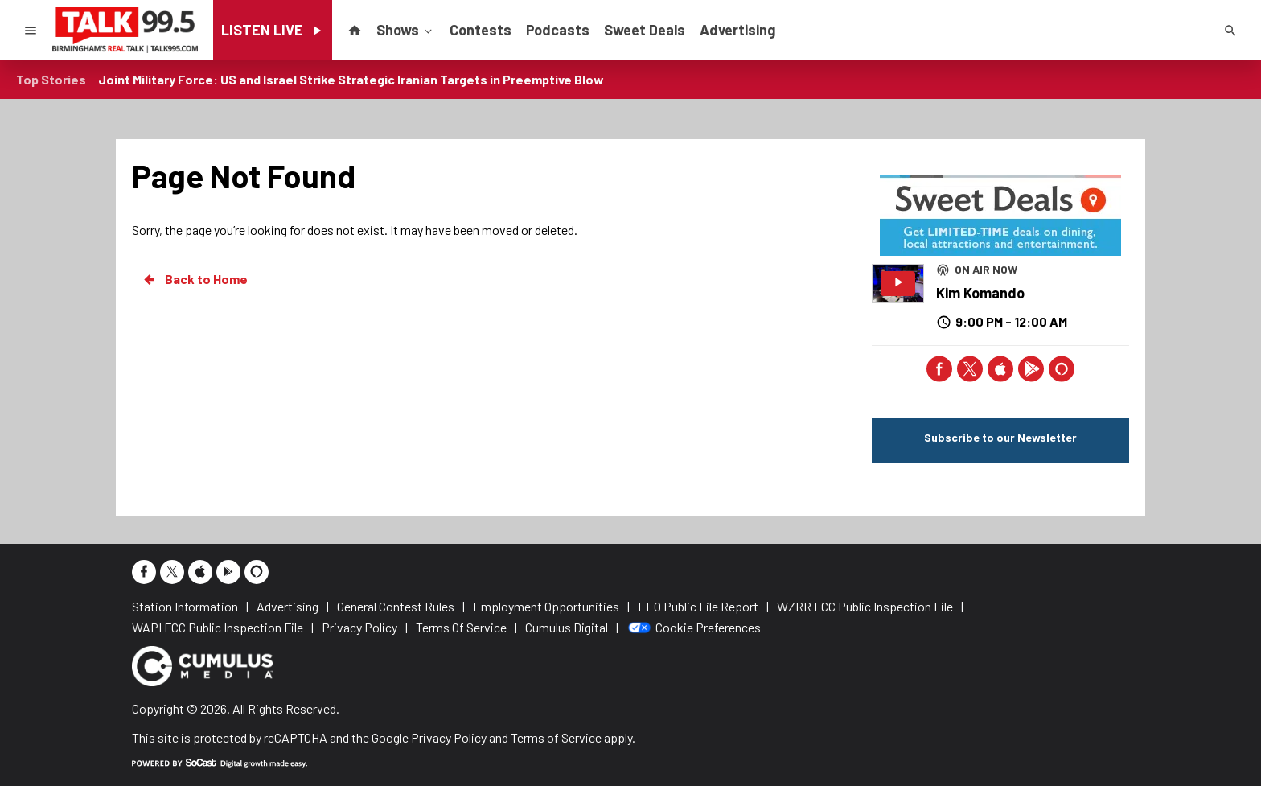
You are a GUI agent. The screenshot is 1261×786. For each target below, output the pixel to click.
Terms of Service (556, 737)
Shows (405, 29)
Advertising (737, 30)
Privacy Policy (449, 737)
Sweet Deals (644, 30)
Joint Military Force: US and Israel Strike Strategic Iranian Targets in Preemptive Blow (351, 79)
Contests (480, 30)
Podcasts (557, 30)
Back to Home (195, 279)
